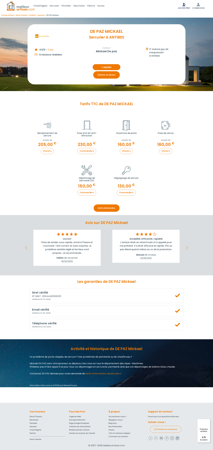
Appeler (106, 67)
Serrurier (57, 6)
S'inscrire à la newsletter (165, 429)
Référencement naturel (79, 430)
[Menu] (208, 420)
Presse (111, 430)
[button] (26, 248)
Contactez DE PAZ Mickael (44, 374)
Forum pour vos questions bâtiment (163, 416)
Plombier (70, 6)
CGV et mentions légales (119, 433)
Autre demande (106, 208)
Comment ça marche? (118, 436)
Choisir (47, 151)
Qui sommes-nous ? (117, 416)
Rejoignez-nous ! (116, 420)
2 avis (50, 50)
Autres (104, 6)
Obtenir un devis (106, 75)
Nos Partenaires (115, 426)
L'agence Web (75, 416)
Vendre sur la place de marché (82, 433)
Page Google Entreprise (79, 423)
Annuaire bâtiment (77, 420)
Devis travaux (35, 439)
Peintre (94, 6)
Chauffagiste (44, 6)
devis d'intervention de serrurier (102, 374)
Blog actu (113, 423)
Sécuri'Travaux (36, 416)
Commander (87, 151)
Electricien (82, 6)
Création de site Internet (80, 426)
